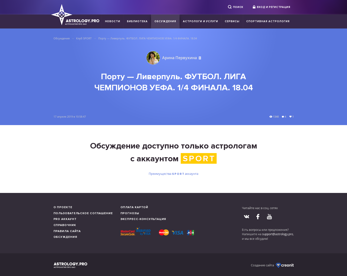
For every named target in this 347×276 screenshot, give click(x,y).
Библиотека (137, 21)
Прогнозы (129, 213)
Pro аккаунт (65, 219)
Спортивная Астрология (267, 21)
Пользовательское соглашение (83, 213)
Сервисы (232, 21)
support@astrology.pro (277, 234)
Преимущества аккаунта (173, 173)
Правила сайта (67, 231)
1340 (276, 116)
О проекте (62, 207)
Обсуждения (165, 21)
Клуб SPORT (84, 38)
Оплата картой (134, 207)
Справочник (64, 225)
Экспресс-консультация (143, 219)
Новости (112, 21)
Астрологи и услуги (200, 21)
